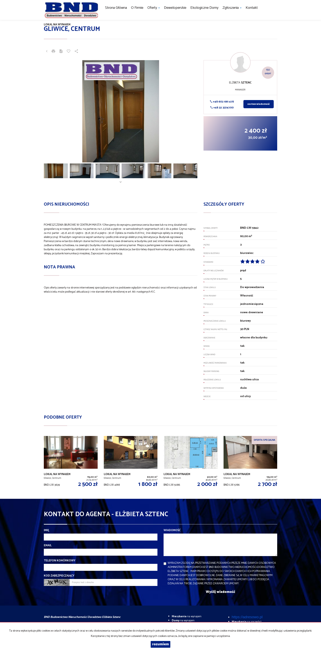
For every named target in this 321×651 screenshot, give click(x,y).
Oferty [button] (153, 8)
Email (48, 546)
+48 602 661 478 (222, 101)
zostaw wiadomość (259, 104)
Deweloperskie (175, 8)
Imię (46, 530)
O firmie (137, 8)
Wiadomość (172, 530)
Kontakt (252, 8)
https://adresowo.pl (247, 617)
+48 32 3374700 (222, 107)
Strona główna (116, 8)
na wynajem (186, 616)
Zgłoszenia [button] (232, 8)
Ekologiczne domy (204, 8)
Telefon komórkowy (59, 561)
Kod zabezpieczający (59, 576)
